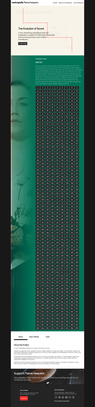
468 (77, 255)
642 (47, 321)
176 (57, 150)
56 (42, 107)
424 (38, 242)
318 (47, 203)
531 (77, 278)
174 (47, 150)
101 (43, 124)
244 (38, 176)
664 (67, 328)
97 (67, 120)
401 (57, 232)
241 (67, 173)
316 (38, 203)
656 (72, 325)
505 (38, 272)
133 (67, 133)
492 (62, 265)
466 (67, 255)
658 (38, 328)
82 (37, 117)
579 (47, 298)
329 (57, 206)
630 (77, 315)
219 (47, 166)
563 (57, 292)
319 (52, 203)
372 (48, 222)
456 (62, 252)
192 (47, 157)
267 (62, 183)
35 (72, 97)
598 (52, 305)
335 (43, 209)
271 (38, 186)
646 (67, 321)
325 (38, 206)
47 (42, 104)
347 (57, 213)
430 (67, 242)
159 (62, 143)
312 (62, 199)
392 (57, 229)
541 (38, 285)
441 (77, 245)
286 (67, 189)
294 (62, 193)
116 (72, 127)
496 (38, 269)
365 (57, 219)
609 (62, 308)
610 (67, 308)
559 (38, 292)
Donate (55, 3)
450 (77, 249)
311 (57, 199)
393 (62, 229)
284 (57, 189)
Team (48, 337)
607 (52, 308)
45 (77, 100)
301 (52, 196)
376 (67, 222)
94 (52, 120)
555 (62, 288)
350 (72, 213)
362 (43, 219)
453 (47, 252)
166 (52, 147)
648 (77, 321)
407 (43, 236)
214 (67, 163)
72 (77, 110)
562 (52, 292)
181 (38, 153)
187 (67, 153)
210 (47, 163)
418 (52, 239)
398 (43, 232)
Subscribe (23, 398)
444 (47, 249)
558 (77, 288)
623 (43, 315)
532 (38, 282)
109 (38, 127)
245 (43, 176)
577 (38, 298)
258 (62, 180)
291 (47, 193)
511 (67, 272)
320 (57, 203)
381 (47, 226)
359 (72, 216)
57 (47, 107)
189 (77, 153)
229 (52, 170)
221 (57, 166)
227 (43, 170)
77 (57, 114)
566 (72, 292)
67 (52, 110)
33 (62, 97)
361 (38, 219)
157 (52, 143)
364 (52, 219)
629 (72, 315)
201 (47, 160)
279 (77, 186)
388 (38, 229)
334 (38, 209)
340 (67, 209)
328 (52, 206)
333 (77, 206)
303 (62, 196)
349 (67, 213)
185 (57, 153)
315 (77, 199)
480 (47, 262)
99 (77, 120)
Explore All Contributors (65, 3)
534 (47, 282)
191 (43, 157)
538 (67, 282)
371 (43, 222)
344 (43, 213)
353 (43, 216)
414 (77, 236)
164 (43, 147)
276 (62, 186)
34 (67, 97)
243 (77, 173)
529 (67, 278)
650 (43, 325)
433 (38, 245)
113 (57, 127)
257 (57, 180)
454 (52, 252)
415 (38, 239)
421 (67, 239)
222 (62, 166)
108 (77, 124)
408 (47, 236)
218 (43, 166)
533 (43, 282)
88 (67, 117)
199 (38, 160)
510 (62, 272)
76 (52, 114)
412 (67, 236)
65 (42, 110)
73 (37, 114)
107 (72, 124)
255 (48, 180)
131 (57, 133)
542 (43, 285)
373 (52, 222)
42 (62, 100)
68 (57, 110)
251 (72, 176)
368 (72, 219)
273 (48, 186)
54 (77, 104)
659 (43, 328)
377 (72, 222)
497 (43, 269)
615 (47, 311)
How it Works (34, 337)
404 (72, 232)
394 (67, 229)
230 (57, 170)
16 (67, 91)
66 (47, 110)
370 (38, 222)
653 (57, 325)
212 (57, 163)
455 (57, 252)
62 (72, 107)
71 (72, 110)
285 (62, 189)
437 (57, 245)
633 (47, 318)
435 (47, 245)
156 (47, 143)
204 (62, 160)
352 (38, 216)
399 (47, 232)
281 (43, 189)
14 (57, 91)
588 (47, 302)
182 (43, 153)
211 (52, 163)
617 (57, 311)
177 (62, 150)
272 (43, 186)
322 (67, 203)
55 (37, 107)
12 (47, 91)
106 (67, 124)
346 (52, 213)
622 (38, 315)
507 (47, 272)
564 (62, 292)
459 (77, 252)
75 (47, 114)
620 (72, 311)
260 (72, 180)
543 (47, 285)
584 (72, 298)
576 (77, 295)
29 (42, 97)
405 (77, 232)
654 (62, 325)
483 (62, 262)
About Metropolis (78, 3)
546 (62, 285)
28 (37, 97)
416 (43, 239)
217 (38, 166)
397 (38, 232)
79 (67, 114)
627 (62, 315)
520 (67, 275)
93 (47, 120)
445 (52, 249)
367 (67, 219)
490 (52, 265)
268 (67, 183)
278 (72, 186)
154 (38, 143)
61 (67, 107)
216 (77, 163)
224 (72, 166)
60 (62, 107)
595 (38, 305)
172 (38, 150)
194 (57, 157)
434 (43, 245)
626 (57, 315)
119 (43, 130)
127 (38, 133)
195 (62, 157)
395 (72, 229)
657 (77, 325)
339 (62, 209)
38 (42, 100)
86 (57, 117)
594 (77, 302)
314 (72, 199)
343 (38, 213)
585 (77, 298)
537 (62, 282)
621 (77, 311)
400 (52, 232)
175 (52, 150)
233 (72, 170)
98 (72, 120)
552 (48, 288)
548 (72, 285)
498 (47, 269)
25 (67, 94)
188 (72, 153)
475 (67, 259)
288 (77, 189)
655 (67, 325)
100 (38, 124)
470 (43, 259)
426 (47, 242)
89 (72, 117)
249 (62, 176)
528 (62, 278)
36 (77, 97)
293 (57, 193)
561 (47, 292)
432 (77, 242)
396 (77, 229)
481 (52, 262)
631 (38, 318)
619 (67, 311)
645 (62, 321)
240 (62, 173)
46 (37, 104)
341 (72, 209)
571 (52, 295)
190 (38, 157)
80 (72, 114)
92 (42, 120)
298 (38, 196)
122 (57, 130)
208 (38, 163)
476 (72, 259)
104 (57, 124)
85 (52, 117)
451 (38, 252)
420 (62, 239)
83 (42, 117)
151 (67, 140)
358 (67, 216)
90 (77, 117)
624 (47, 315)
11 (42, 91)
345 (47, 213)
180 (77, 150)
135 (77, 133)
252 (77, 176)
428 (57, 242)
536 (57, 282)
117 (77, 127)
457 (67, 252)
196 (67, 157)
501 (62, 269)
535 (52, 282)
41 (57, 100)
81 (77, 114)
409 (52, 236)
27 (77, 94)
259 (67, 180)
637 (67, 318)
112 (52, 127)
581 (57, 298)
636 (62, 318)
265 (52, 183)
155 (43, 143)
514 (38, 275)
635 (57, 318)
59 (57, 107)
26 (72, 94)
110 (43, 127)
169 (67, 147)
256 (52, 180)
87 (62, 117)
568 (38, 295)
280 (38, 189)
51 (62, 104)
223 (67, 166)
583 (67, 298)
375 (62, 222)
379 (38, 226)
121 (52, 130)
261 (77, 180)
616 (52, 311)
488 (42, 265)
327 (48, 206)
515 (43, 275)
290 (43, 193)
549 (77, 285)
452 (43, 252)
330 (62, 206)
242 (72, 173)
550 (38, 288)
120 (47, 130)
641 (43, 321)
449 (72, 249)
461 (43, 255)
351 (77, 213)
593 (72, 302)
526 (52, 278)
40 (52, 100)
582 (62, 298)
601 (67, 305)
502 (67, 269)
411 (62, 236)
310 (52, 199)
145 (38, 140)
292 (52, 193)
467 (72, 255)
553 (52, 288)
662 (57, 328)
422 (72, 239)
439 (67, 245)
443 (43, 249)
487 (38, 265)
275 (57, 186)
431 (72, 242)
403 (67, 232)
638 (72, 318)
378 (77, 222)
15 (62, 91)
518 (57, 275)
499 (52, 269)
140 (57, 137)
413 (72, 236)
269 (72, 183)
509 (57, 272)
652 (52, 325)
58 (52, 107)
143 (72, 137)
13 (52, 91)
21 (47, 94)
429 (62, 242)
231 (62, 170)
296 (72, 193)
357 (62, 216)
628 (67, 315)
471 (47, 259)
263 (43, 183)
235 (38, 173)
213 (62, 163)
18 (77, 91)
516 (47, 275)
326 (43, 206)
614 (43, 311)
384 (62, 226)
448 (67, 249)
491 (57, 265)
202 (52, 160)
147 (47, 140)
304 (67, 196)
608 (57, 308)
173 (43, 150)
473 (57, 259)
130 (52, 133)
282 (47, 189)
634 (52, 318)
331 (67, 206)
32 (57, 97)
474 (62, 259)
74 (42, 114)
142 (67, 137)
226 (38, 170)
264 (47, 183)
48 (47, 104)
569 (43, 295)
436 (52, 245)
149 (57, 140)
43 (67, 100)
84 (47, 117)
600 (62, 305)
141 (62, 137)
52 (67, 104)
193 (52, 157)
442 (38, 249)
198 (77, 157)
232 (67, 170)
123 (62, 130)
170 (72, 147)
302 (57, 196)
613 (38, 311)
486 (77, 262)
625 (52, 315)
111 (47, 127)
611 (72, 308)
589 (52, 302)
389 (43, 229)
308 (43, 199)
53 (72, 104)
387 (77, 226)
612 (77, 308)
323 (72, 203)
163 (38, 147)
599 (57, 305)
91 (37, 120)
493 (67, 265)
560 (43, 292)
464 (57, 255)
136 (38, 137)
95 (57, 120)
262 (38, 183)
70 (67, 110)
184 (52, 153)
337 (52, 209)
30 (47, 97)
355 (52, 216)
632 (43, 318)
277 (67, 186)
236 (43, 173)
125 (72, 130)
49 (52, 104)
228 (47, 170)
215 (72, 163)
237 (48, 173)
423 (77, 239)
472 (52, 259)
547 (67, 285)
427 (52, 242)
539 (72, 282)
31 (52, 97)
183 (47, 153)
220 (52, 166)
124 (67, 130)
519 (62, 275)
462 (47, 255)
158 (57, 143)
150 (62, 140)
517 (52, 275)
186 (62, 153)
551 (43, 288)
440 (72, 245)
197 (72, 157)
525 (48, 278)
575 (72, 295)
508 (52, 272)
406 (38, 236)
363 (47, 219)
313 (67, 199)
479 (43, 262)
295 (67, 193)
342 (77, 209)
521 (72, 275)
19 (37, 94)
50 (57, 104)
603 (77, 305)
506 (43, 272)
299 (43, 196)
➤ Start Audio (23, 43)
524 (43, 278)
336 (47, 209)
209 (43, 163)
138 (47, 137)
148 (52, 140)
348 (62, 213)
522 (77, 275)
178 (67, 150)
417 (47, 239)
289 (38, 193)
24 (62, 94)
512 (72, 272)
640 (38, 321)
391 (52, 229)
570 (47, 295)
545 (57, 285)
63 (77, 107)
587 (43, 302)
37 (37, 100)
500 (57, 269)
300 (47, 196)
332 (72, 206)
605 (43, 308)
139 (52, 137)
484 (67, 262)
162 (77, 143)
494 (72, 265)
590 (57, 302)
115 (67, 127)
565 (67, 292)
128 (43, 133)
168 (62, 147)
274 (52, 186)
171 (77, 147)
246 (47, 176)
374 (57, 222)
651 (47, 325)
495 (77, 265)
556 (67, 288)
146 (43, 140)
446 (57, 249)
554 (57, 288)
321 (62, 203)
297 (77, 193)
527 (57, 278)
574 (67, 295)
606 (47, 308)
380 (43, 226)
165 (47, 147)
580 (52, 298)
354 (47, 216)
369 (77, 219)
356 (57, 216)
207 (77, 160)
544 (52, 285)
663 (62, 328)
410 (57, 236)
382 (52, 226)
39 (47, 100)
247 (52, 176)
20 (42, 94)
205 (67, 160)
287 (72, 189)
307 (38, 199)
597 (47, 305)
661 (52, 328)
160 (67, 143)
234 (77, 170)
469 (38, 259)
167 (57, 147)
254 (43, 180)
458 (72, 252)
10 (37, 91)
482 (57, 262)
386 (72, 226)
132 (62, 133)
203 (57, 160)
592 (67, 302)
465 (62, 255)
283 (52, 189)
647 (72, 321)
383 (57, 226)
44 (72, 100)
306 (77, 196)
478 (38, 262)
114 (62, 127)
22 (52, 94)
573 (62, 295)
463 (52, 255)
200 (43, 160)
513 (77, 272)
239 (57, 173)
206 (72, 160)
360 (77, 216)
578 (43, 298)
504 (77, 269)
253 (38, 180)
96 (62, 120)
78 (62, 114)
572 (57, 295)
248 (57, 176)
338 (57, 209)
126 (77, 130)
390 (47, 229)
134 (72, 133)
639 (77, 318)
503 (72, 269)
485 (72, 262)
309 (47, 199)
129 (47, 133)
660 (47, 328)
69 (62, 110)
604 (38, 308)
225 (77, 166)
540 (77, 282)
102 (47, 124)
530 (72, 278)
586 (38, 302)
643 (52, 321)
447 (62, 249)
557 (72, 288)
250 (67, 176)
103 (52, 124)
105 (62, 124)
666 (77, 328)
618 (62, 311)
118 (38, 130)
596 (43, 305)
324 (77, 203)
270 (77, 183)
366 (62, 219)
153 (77, 140)
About (20, 337)
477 (77, 259)
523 (38, 278)
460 (38, 255)
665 (72, 328)
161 (72, 143)
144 (77, 137)
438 (62, 245)
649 (38, 325)
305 (72, 196)
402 (62, 232)
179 (72, 150)
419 (57, 239)
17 (72, 91)
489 (47, 265)
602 (72, 305)
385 (67, 226)
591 (62, 302)
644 (57, 321)
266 (57, 183)
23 (57, 94)
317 (43, 203)
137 (43, 137)
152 (72, 140)
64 (37, 110)
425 (43, 242)
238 (52, 173)
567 (77, 292)
